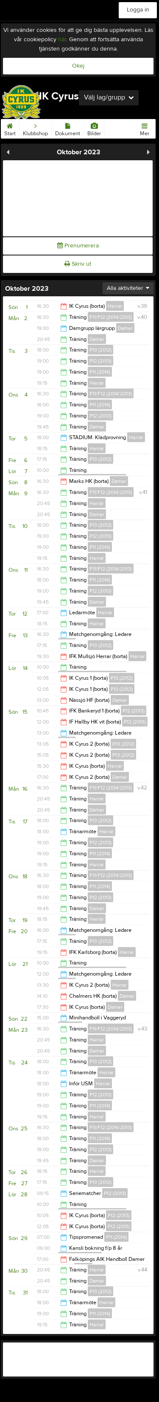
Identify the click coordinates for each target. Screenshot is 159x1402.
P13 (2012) (100, 349)
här (62, 39)
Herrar (115, 306)
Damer (125, 328)
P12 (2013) (100, 361)
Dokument (67, 128)
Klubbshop (35, 128)
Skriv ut (77, 264)
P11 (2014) (99, 372)
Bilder (94, 128)
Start (10, 128)
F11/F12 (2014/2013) (110, 317)
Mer (144, 128)
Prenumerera (78, 246)
